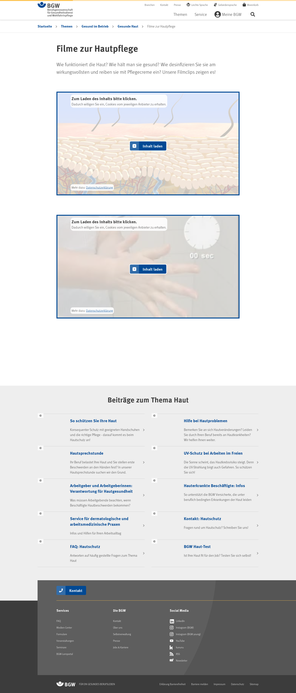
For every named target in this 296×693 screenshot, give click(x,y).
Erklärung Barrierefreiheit (173, 684)
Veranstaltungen (65, 640)
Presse (177, 5)
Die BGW (119, 610)
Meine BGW (231, 14)
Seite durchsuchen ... (252, 14)
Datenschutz (237, 684)
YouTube (177, 641)
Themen (180, 14)
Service (201, 14)
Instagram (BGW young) (185, 634)
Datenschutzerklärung (99, 187)
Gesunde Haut (128, 26)
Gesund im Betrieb (95, 26)
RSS (175, 654)
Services (62, 610)
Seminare (61, 647)
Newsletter (178, 660)
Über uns (117, 627)
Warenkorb (252, 5)
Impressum (219, 684)
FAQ (58, 621)
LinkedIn (177, 621)
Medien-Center (64, 627)
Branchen (150, 5)
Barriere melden (199, 684)
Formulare (61, 634)
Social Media (179, 610)
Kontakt (164, 5)
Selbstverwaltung (122, 634)
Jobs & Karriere (120, 647)
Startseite (45, 26)
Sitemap (254, 684)
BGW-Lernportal (64, 654)
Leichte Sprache (199, 5)
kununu (177, 647)
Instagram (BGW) (182, 627)
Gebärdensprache (227, 5)
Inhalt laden (153, 146)
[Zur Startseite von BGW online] (55, 9)
